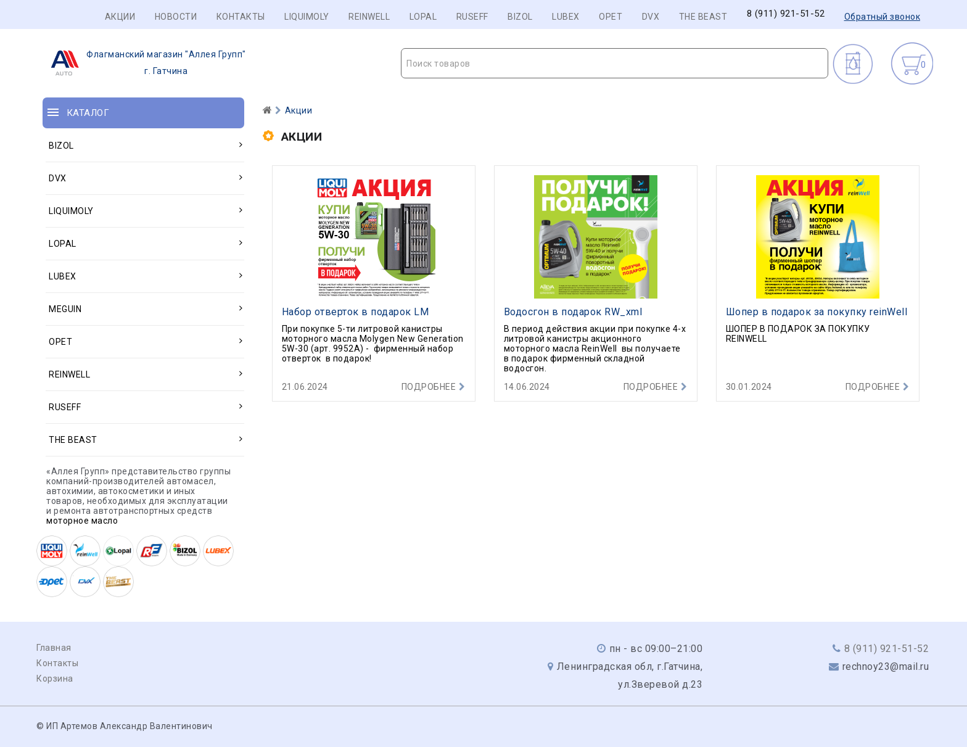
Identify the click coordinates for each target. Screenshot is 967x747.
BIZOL (520, 17)
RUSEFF (472, 17)
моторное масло (82, 521)
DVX (651, 17)
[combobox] (614, 63)
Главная (54, 648)
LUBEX (566, 17)
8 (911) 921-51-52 (786, 14)
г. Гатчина (145, 63)
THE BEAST (703, 17)
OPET (610, 17)
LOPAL (423, 17)
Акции (120, 17)
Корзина (54, 678)
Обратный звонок (882, 17)
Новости (176, 17)
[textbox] (614, 63)
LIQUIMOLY (306, 17)
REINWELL (369, 17)
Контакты (240, 17)
